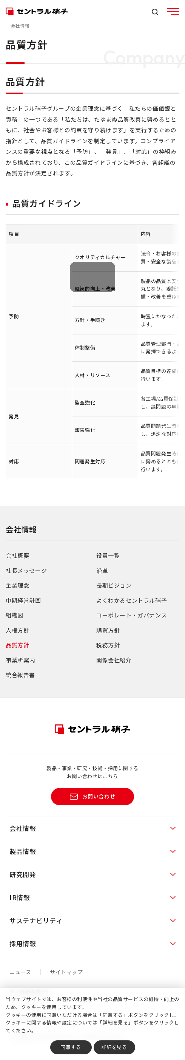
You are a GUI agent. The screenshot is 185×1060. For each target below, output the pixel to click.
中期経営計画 (23, 600)
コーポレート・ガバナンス (131, 615)
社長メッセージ (26, 570)
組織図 (14, 615)
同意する (70, 1047)
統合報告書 (20, 675)
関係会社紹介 (114, 660)
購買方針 (108, 630)
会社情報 (20, 25)
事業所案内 (20, 660)
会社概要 (17, 555)
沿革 (102, 570)
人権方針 (17, 630)
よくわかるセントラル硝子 (131, 600)
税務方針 (108, 645)
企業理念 (17, 585)
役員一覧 (108, 555)
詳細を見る (114, 1047)
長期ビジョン (114, 585)
